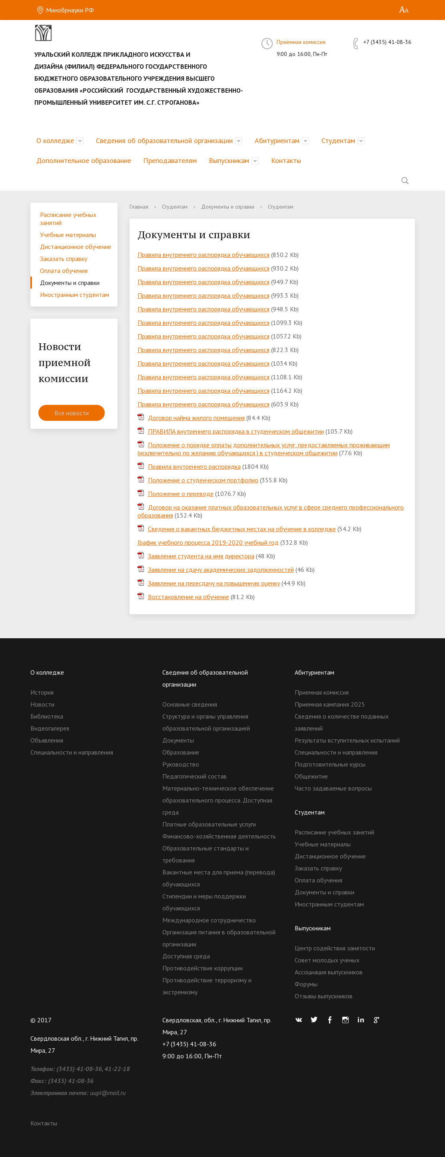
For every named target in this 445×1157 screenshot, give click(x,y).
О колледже (55, 140)
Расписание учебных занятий (68, 219)
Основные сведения (189, 704)
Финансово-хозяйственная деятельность (219, 836)
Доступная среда (186, 956)
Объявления (46, 740)
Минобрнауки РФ (65, 10)
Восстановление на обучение (188, 597)
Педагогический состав (194, 776)
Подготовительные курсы (330, 764)
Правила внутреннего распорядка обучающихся (203, 255)
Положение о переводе (181, 494)
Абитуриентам (277, 140)
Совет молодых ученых (327, 960)
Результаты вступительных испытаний (347, 740)
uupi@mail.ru (108, 1093)
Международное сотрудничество (209, 920)
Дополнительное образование (83, 160)
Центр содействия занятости (335, 948)
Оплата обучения (64, 271)
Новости (42, 704)
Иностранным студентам (74, 295)
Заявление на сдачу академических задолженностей (221, 570)
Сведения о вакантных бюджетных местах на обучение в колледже (242, 529)
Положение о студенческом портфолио (203, 480)
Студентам (338, 140)
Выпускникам (229, 160)
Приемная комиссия (322, 692)
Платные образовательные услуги (209, 824)
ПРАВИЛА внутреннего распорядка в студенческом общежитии (236, 431)
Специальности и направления (71, 752)
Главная (139, 206)
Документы (178, 740)
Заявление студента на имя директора (201, 556)
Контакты (286, 160)
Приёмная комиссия (301, 42)
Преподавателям (170, 160)
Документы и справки (70, 283)
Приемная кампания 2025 (330, 704)
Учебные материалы (68, 235)
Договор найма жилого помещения (196, 418)
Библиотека (46, 716)
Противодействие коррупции (202, 968)
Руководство (180, 764)
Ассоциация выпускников (329, 972)
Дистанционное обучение (75, 247)
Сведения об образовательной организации (164, 140)
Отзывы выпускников (324, 996)
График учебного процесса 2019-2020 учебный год (208, 542)
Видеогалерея (49, 728)
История (42, 692)
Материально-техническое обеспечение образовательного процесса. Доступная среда (218, 800)
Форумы (306, 984)
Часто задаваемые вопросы (333, 788)
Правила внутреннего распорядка (194, 466)
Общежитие (311, 776)
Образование (180, 752)
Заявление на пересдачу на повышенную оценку (214, 583)
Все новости (71, 413)
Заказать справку (63, 259)
